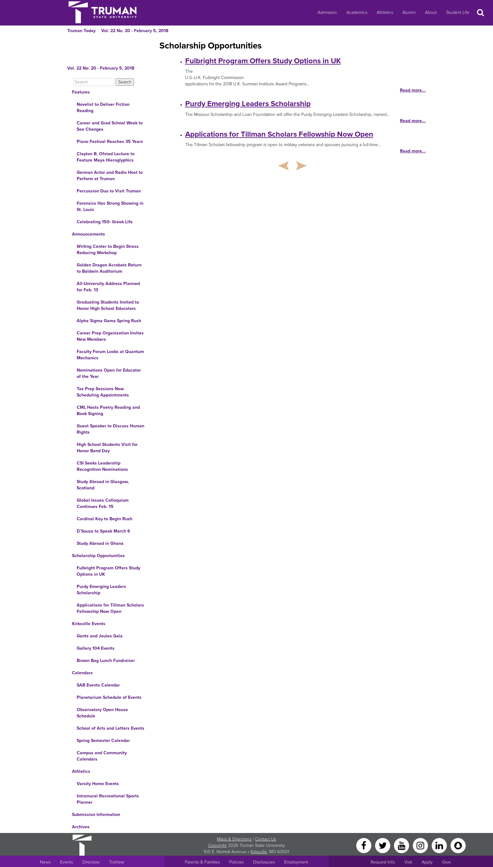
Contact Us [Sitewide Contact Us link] (265, 839)
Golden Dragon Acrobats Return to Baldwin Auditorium (109, 268)
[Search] (94, 82)
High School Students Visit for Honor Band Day (107, 447)
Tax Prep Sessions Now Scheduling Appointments (103, 392)
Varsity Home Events (98, 783)
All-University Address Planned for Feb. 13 (108, 287)
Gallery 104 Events (95, 648)
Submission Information (96, 814)
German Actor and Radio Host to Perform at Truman (110, 175)
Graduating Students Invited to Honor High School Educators (108, 305)
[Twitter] (383, 845)
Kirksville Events (88, 623)
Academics (356, 12)
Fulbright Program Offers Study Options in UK (108, 571)
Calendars (82, 673)
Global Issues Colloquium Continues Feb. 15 (103, 503)
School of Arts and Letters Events (110, 728)
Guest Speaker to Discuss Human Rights (110, 429)
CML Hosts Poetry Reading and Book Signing (108, 410)
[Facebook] (364, 845)
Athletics (385, 12)
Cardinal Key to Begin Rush (104, 519)
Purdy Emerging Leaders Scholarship (101, 590)
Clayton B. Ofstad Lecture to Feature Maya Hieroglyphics (106, 157)
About (431, 12)
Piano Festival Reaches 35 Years (110, 141)
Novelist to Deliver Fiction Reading (103, 107)
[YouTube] (402, 845)
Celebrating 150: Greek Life (105, 222)
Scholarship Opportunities (98, 555)
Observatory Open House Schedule (102, 713)
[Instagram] (421, 845)
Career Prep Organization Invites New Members (110, 336)
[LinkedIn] (439, 845)
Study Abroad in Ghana (100, 543)
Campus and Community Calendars (102, 756)
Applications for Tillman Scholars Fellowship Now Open (110, 608)
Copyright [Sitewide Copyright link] (217, 845)
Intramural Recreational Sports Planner (108, 799)
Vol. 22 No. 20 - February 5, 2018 (134, 30)
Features (81, 92)
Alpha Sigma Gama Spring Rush (109, 320)
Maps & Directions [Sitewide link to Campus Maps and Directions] (234, 839)
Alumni (409, 12)
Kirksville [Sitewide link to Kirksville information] (259, 851)
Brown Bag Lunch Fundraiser (106, 660)
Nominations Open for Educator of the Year (109, 373)
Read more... (413, 90)
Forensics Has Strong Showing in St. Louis (110, 206)
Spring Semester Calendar (103, 740)
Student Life (457, 12)
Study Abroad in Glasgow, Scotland (103, 485)
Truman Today (81, 30)
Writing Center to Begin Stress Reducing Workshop (108, 249)
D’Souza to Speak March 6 (103, 531)
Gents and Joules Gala (100, 636)
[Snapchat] (458, 845)
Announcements (88, 234)
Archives (81, 827)
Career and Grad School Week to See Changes (110, 126)
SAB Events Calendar (98, 685)
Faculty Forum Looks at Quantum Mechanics (110, 355)
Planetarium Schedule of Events (109, 697)
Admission (327, 12)
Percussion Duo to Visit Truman (109, 191)
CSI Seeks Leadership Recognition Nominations (102, 466)
